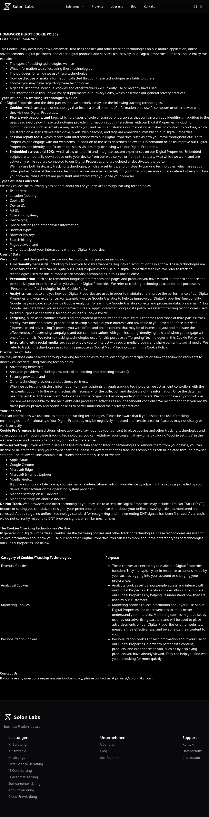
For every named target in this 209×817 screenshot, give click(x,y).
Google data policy (131, 308)
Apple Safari (19, 460)
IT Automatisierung (23, 777)
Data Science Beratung (25, 764)
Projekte (97, 6)
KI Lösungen (18, 757)
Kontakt (149, 6)
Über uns (117, 6)
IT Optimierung (20, 770)
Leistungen (75, 6)
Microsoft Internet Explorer (30, 474)
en (201, 6)
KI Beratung (17, 744)
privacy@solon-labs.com (133, 678)
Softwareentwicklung (24, 783)
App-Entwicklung (21, 790)
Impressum (191, 757)
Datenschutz (192, 751)
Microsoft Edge (21, 469)
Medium (113, 757)
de (195, 6)
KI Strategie (17, 751)
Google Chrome (22, 464)
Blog (133, 6)
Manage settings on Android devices (37, 499)
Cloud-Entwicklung (22, 796)
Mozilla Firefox (21, 479)
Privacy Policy (103, 93)
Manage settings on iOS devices (34, 494)
